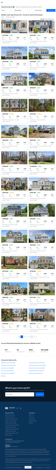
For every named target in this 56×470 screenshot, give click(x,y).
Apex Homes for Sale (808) (7, 368)
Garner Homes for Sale (10, 427)
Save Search (51, 10)
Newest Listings (8, 435)
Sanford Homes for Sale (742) (8, 373)
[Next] (36, 336)
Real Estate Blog (32, 421)
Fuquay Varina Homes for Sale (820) (37, 365)
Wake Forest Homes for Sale (11, 433)
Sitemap (31, 423)
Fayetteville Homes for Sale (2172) (37, 362)
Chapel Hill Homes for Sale (11, 419)
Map (28, 467)
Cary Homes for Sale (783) (7, 370)
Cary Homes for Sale (9, 417)
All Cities (3, 376)
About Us (31, 415)
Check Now (39, 394)
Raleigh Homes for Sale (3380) (8, 362)
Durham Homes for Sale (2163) (8, 365)
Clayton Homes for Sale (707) (36, 373)
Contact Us (31, 417)
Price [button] (7, 10)
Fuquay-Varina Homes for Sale (12, 425)
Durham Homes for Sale (10, 423)
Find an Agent (32, 419)
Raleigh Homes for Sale (10, 431)
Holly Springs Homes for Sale (11, 429)
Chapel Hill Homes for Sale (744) (36, 370)
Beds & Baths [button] (21, 10)
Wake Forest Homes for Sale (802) (37, 368)
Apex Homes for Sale (10, 415)
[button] (2, 2)
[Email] (19, 394)
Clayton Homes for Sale (10, 421)
